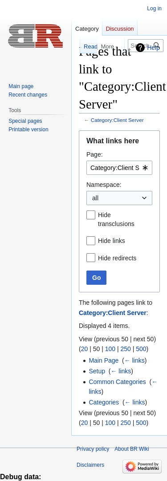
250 (125, 348)
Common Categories (117, 381)
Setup (97, 371)
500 (141, 348)
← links (134, 360)
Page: (94, 154)
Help (153, 47)
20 (84, 348)
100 (110, 348)
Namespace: (104, 184)
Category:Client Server (117, 120)
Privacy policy (93, 449)
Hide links (111, 240)
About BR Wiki (131, 449)
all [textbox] (95, 198)
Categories (104, 402)
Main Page (103, 360)
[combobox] (119, 168)
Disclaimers (90, 465)
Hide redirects (117, 258)
